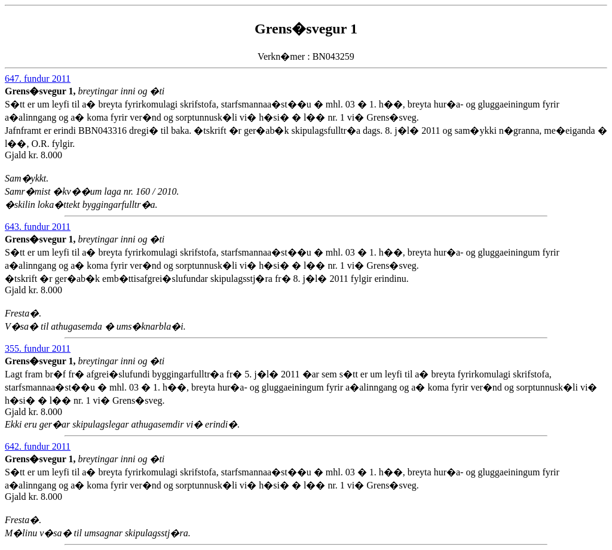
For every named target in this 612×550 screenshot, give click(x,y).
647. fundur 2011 (38, 78)
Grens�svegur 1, (41, 91)
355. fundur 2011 (38, 348)
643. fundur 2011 (38, 227)
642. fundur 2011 (38, 446)
